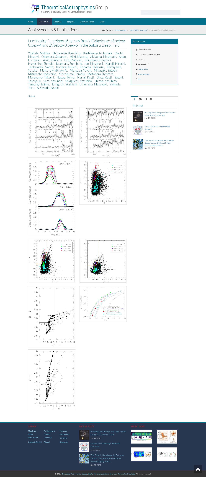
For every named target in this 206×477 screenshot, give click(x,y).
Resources (64, 442)
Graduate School (88, 21)
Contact (47, 434)
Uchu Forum (33, 437)
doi (139, 79)
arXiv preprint (144, 74)
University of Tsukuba (126, 474)
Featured (63, 431)
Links (103, 21)
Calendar (63, 438)
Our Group (44, 21)
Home (31, 21)
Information (64, 434)
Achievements (120, 30)
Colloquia (48, 437)
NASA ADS (143, 69)
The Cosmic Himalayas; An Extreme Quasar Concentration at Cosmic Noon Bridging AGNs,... (159, 142)
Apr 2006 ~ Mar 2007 (139, 30)
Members (32, 431)
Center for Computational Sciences (102, 474)
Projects (71, 21)
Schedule (58, 21)
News (30, 434)
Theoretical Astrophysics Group (74, 474)
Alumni (47, 442)
